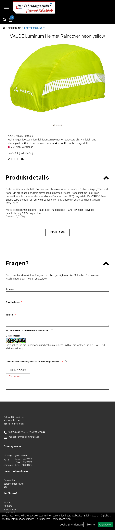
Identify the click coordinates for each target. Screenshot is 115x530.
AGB (6, 487)
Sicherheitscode (13, 336)
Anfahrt (7, 502)
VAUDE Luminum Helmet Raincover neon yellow (57, 36)
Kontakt (8, 505)
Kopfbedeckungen (34, 28)
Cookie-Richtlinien (61, 518)
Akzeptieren (105, 524)
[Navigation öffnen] (6, 7)
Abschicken (18, 369)
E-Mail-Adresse (13, 302)
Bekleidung (14, 28)
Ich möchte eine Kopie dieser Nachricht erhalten (27, 330)
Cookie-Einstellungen (71, 524)
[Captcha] (57, 355)
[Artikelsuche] (4, 20)
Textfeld (9, 315)
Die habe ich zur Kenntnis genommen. (33, 361)
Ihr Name (10, 289)
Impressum (10, 509)
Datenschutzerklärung (19, 361)
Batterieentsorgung (13, 483)
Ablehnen (91, 524)
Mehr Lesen (57, 232)
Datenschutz (10, 480)
